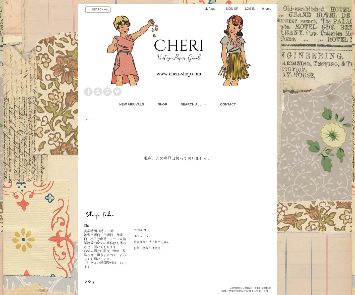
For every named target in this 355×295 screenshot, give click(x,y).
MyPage (209, 8)
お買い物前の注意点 (147, 248)
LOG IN (250, 8)
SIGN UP (232, 8)
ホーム (88, 119)
